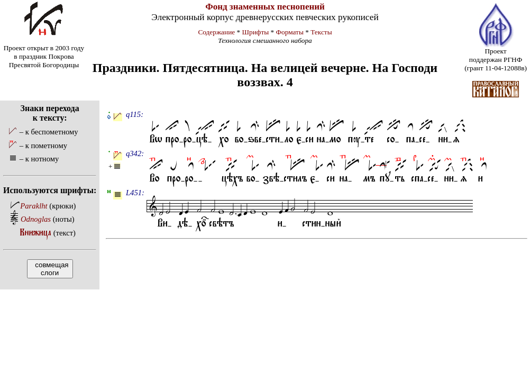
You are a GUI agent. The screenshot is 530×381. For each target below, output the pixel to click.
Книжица (35, 232)
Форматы (290, 32)
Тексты (321, 32)
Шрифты (255, 32)
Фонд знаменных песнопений (265, 7)
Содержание (216, 32)
